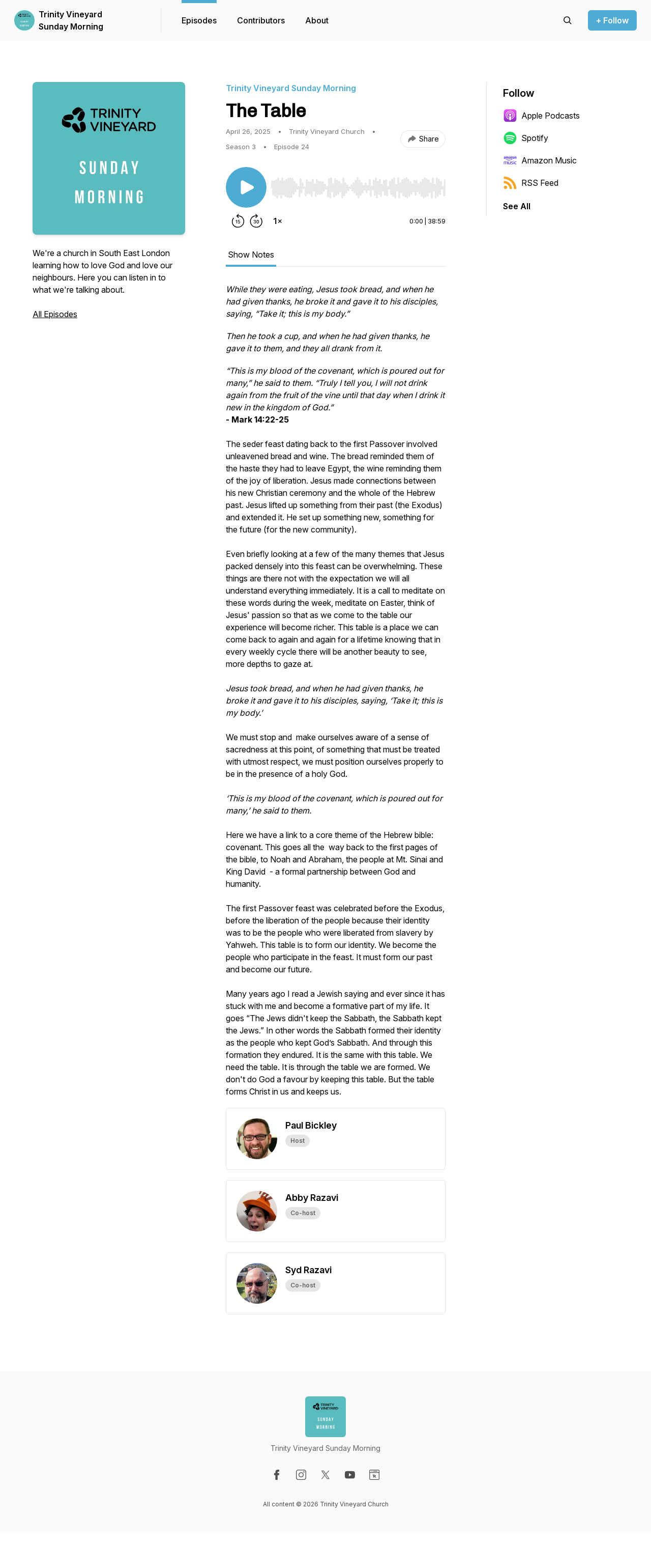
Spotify (525, 138)
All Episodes (55, 314)
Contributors (261, 20)
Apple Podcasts (541, 115)
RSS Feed (530, 183)
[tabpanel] (336, 695)
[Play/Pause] (246, 187)
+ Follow (612, 20)
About (317, 20)
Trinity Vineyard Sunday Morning (71, 20)
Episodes (199, 20)
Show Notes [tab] (251, 254)
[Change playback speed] (278, 221)
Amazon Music (540, 160)
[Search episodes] (568, 20)
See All (516, 206)
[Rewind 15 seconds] (238, 221)
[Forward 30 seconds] (256, 221)
